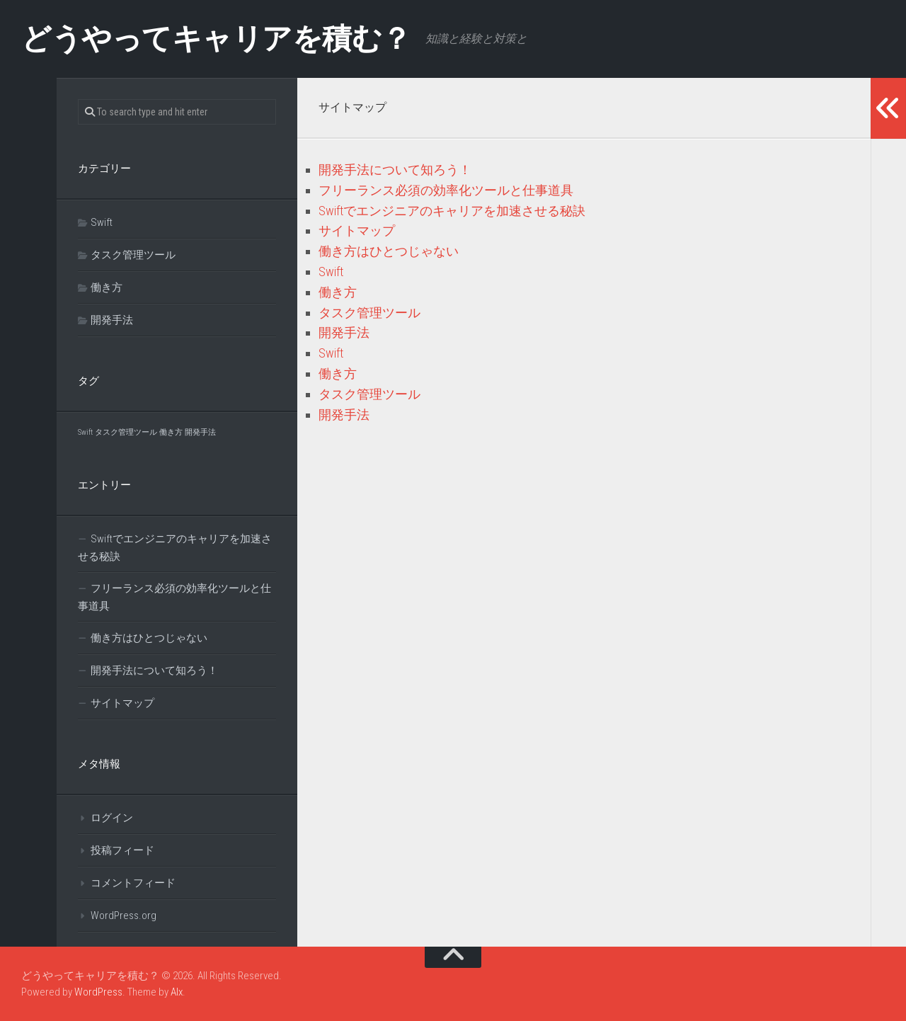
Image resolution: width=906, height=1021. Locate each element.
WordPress (98, 992)
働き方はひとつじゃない (389, 251)
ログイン (112, 817)
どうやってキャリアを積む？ (216, 38)
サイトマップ (357, 230)
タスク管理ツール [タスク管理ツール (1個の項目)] (126, 432)
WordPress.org (123, 915)
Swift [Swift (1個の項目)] (85, 432)
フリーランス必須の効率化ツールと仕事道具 (446, 190)
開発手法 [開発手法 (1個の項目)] (200, 432)
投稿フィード (122, 850)
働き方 (338, 292)
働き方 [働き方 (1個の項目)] (171, 432)
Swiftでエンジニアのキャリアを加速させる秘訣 (452, 210)
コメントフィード (133, 883)
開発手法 (344, 332)
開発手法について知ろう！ (395, 169)
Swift (331, 271)
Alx (177, 992)
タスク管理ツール (369, 312)
